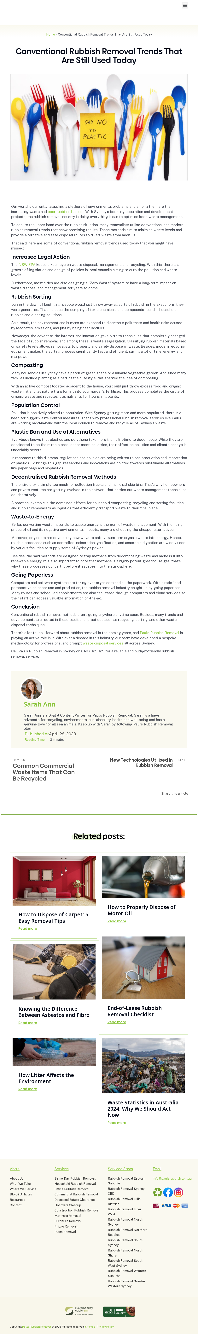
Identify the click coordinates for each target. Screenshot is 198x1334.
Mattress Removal (68, 1216)
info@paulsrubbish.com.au (172, 1178)
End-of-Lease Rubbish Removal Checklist (135, 1011)
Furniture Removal (68, 1221)
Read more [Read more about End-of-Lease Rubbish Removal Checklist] (117, 1022)
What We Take (20, 1184)
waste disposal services (103, 643)
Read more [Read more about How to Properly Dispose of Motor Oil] (117, 921)
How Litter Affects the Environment (46, 1078)
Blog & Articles (21, 1194)
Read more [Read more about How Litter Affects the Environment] (27, 1088)
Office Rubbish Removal (72, 1189)
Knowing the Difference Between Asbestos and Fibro (54, 1011)
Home (50, 34)
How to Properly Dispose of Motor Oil (142, 910)
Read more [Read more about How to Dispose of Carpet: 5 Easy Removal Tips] (27, 928)
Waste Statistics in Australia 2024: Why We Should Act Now (143, 1108)
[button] (185, 5)
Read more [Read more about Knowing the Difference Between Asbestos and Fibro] (27, 1022)
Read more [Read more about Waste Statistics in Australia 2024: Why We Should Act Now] (117, 1122)
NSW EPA (27, 264)
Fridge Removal (66, 1226)
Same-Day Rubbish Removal (75, 1178)
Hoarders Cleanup (68, 1205)
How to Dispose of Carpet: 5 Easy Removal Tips (53, 917)
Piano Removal (65, 1232)
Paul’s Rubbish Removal (159, 633)
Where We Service (23, 1189)
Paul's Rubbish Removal (36, 1326)
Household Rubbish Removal (75, 1184)
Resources (17, 1200)
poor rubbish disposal (66, 211)
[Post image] (54, 881)
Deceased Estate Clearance (75, 1200)
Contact (16, 1205)
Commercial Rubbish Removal (76, 1194)
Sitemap (90, 1326)
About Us (16, 1178)
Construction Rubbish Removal (77, 1210)
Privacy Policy (105, 1326)
